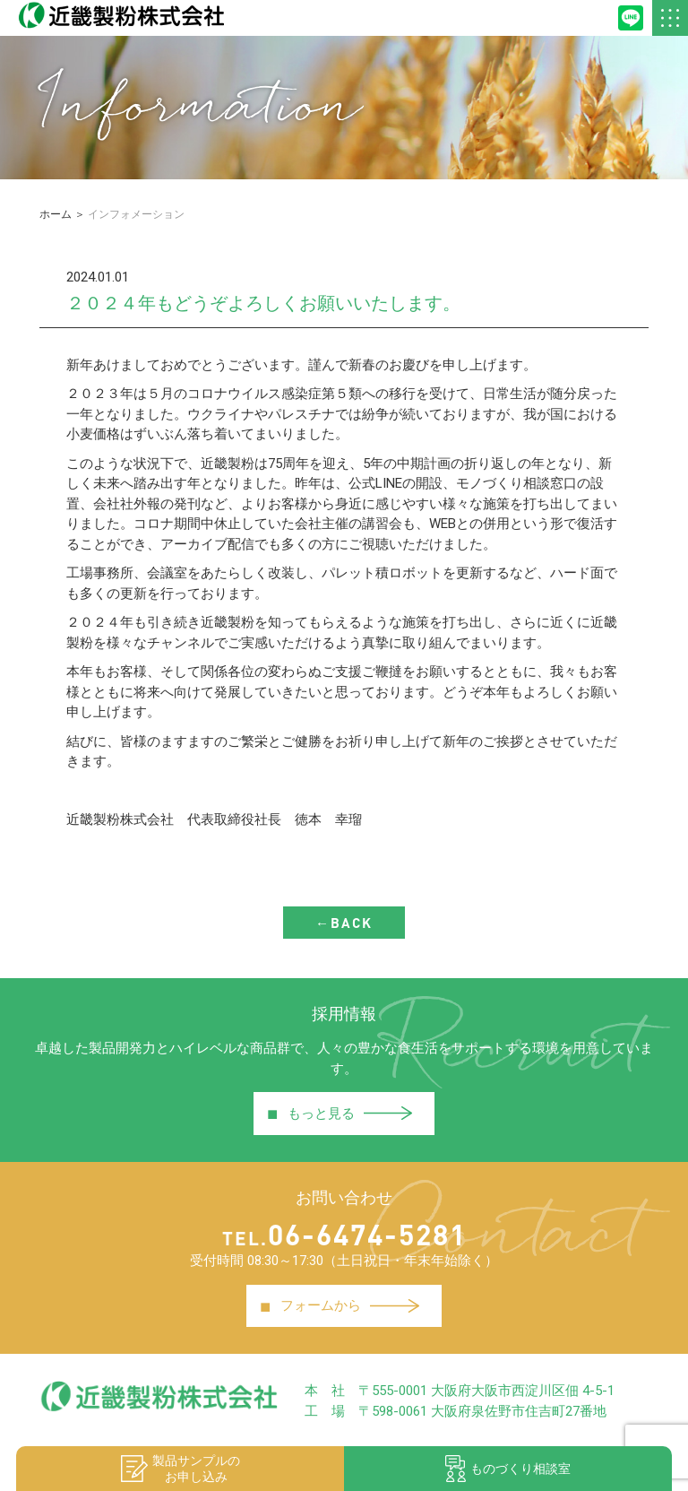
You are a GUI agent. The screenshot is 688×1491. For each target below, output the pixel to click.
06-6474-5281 (344, 1234)
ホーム (55, 214)
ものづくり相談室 (508, 1468)
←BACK (344, 923)
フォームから (339, 1306)
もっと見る (340, 1113)
